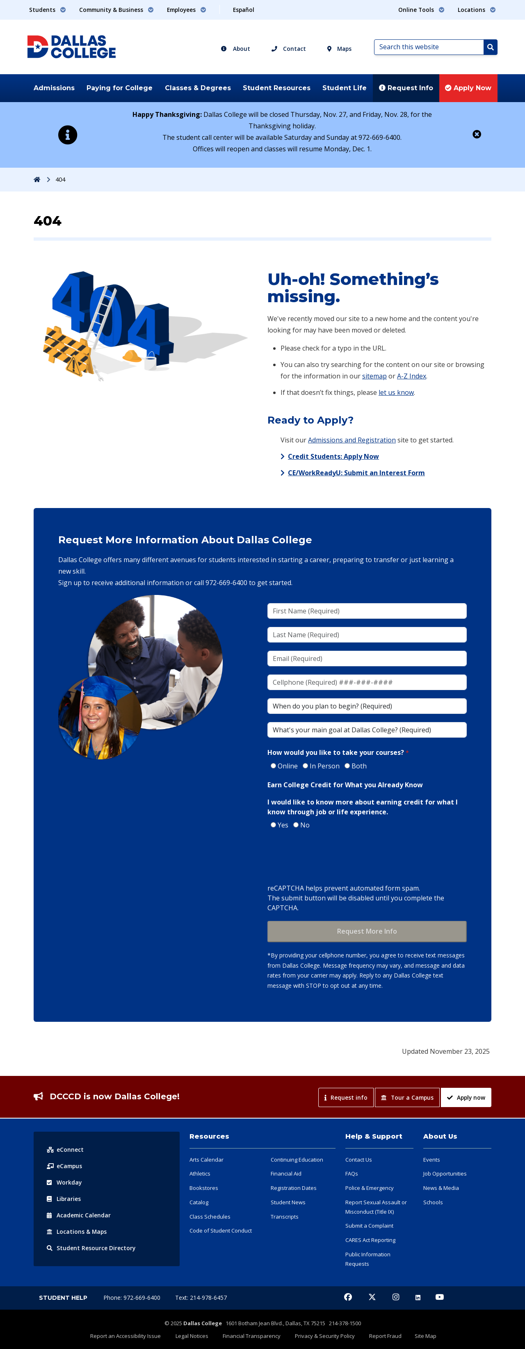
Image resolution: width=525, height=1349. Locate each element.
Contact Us (358, 1159)
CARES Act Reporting (370, 1240)
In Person (325, 765)
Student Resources (276, 88)
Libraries (64, 1199)
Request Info (406, 88)
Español (243, 10)
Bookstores (203, 1188)
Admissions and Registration (352, 439)
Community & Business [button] (116, 10)
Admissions (54, 88)
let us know (396, 392)
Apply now (466, 1097)
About (235, 48)
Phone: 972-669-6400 (132, 1297)
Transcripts (285, 1216)
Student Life (344, 88)
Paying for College (120, 88)
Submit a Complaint (369, 1225)
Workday (64, 1182)
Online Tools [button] (421, 10)
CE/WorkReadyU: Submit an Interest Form (356, 472)
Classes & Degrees (198, 88)
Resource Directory (91, 1248)
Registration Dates (294, 1188)
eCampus (65, 1166)
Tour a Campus (407, 1097)
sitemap (374, 376)
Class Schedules (210, 1216)
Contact (289, 48)
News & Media (441, 1188)
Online (288, 765)
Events (431, 1159)
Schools (433, 1202)
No (305, 824)
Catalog (198, 1202)
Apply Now (468, 88)
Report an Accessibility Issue (133, 1335)
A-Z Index (411, 376)
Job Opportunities (445, 1173)
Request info (346, 1097)
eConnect (65, 1149)
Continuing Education (297, 1159)
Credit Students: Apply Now (333, 456)
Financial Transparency (253, 1335)
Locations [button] (477, 10)
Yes (283, 824)
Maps (339, 48)
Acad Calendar (79, 1215)
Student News (288, 1202)
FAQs (351, 1173)
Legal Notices (196, 1335)
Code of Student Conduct (220, 1230)
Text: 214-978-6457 (201, 1297)
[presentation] (329, 857)
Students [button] (47, 10)
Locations (77, 1231)
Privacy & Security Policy (324, 1335)
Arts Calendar (206, 1159)
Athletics (199, 1173)
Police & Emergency (369, 1188)
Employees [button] (186, 10)
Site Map (418, 1335)
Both (359, 765)
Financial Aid (286, 1173)
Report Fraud (381, 1335)
